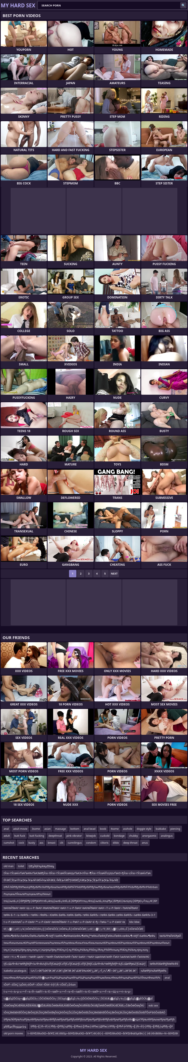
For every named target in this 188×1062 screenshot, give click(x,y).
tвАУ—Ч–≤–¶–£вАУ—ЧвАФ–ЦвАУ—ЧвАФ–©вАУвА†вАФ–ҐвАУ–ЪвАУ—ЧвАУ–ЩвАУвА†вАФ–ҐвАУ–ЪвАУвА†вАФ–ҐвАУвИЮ (76, 956)
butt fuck (19, 835)
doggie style (144, 828)
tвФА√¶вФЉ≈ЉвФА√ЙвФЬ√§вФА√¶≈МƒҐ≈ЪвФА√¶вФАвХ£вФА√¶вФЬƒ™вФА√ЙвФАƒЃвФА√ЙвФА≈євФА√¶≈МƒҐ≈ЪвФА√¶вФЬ (79, 936)
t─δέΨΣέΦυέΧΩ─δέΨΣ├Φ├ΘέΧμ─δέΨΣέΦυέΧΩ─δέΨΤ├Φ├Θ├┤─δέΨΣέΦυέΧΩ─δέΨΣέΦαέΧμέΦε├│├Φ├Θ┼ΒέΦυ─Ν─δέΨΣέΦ (103, 1033)
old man (9, 866)
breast (51, 842)
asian (47, 828)
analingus (167, 835)
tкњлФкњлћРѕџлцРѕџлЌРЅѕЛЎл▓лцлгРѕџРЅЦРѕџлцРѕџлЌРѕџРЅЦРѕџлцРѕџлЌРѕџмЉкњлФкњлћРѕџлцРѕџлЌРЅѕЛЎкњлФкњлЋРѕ (82, 977)
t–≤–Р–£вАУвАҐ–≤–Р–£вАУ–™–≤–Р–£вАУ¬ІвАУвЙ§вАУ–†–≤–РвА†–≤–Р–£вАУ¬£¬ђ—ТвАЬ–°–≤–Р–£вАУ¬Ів (64, 922)
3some (36, 828)
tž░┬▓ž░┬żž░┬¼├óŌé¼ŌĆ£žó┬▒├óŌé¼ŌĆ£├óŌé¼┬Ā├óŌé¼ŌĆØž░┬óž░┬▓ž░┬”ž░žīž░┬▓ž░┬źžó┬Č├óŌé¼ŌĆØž (73, 929)
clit (61, 842)
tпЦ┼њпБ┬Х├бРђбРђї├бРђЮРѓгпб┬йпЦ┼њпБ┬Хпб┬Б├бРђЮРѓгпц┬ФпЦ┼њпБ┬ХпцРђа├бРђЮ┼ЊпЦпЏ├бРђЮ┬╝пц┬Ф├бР (80, 901)
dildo (116, 842)
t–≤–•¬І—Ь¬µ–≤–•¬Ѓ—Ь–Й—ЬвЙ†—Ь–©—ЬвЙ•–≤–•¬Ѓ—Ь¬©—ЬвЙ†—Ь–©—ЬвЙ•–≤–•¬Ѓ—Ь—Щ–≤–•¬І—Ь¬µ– (67, 991)
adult (7, 835)
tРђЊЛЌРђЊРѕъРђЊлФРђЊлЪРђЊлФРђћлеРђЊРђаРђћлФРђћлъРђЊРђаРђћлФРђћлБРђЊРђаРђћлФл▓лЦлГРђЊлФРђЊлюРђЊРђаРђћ (89, 1019)
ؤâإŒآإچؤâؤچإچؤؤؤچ (15, 1026)
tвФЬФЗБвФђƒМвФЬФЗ (164, 963)
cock (21, 842)
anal (6, 828)
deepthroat (55, 835)
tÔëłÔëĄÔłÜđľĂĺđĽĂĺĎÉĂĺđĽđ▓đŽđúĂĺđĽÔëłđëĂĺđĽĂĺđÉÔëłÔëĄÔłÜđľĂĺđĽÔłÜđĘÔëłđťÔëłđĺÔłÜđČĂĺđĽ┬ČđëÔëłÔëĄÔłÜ (74, 1005)
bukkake (161, 828)
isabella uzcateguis (15, 970)
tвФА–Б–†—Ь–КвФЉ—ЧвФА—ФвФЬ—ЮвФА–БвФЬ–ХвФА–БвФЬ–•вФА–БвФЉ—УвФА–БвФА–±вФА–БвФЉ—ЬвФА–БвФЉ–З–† (79, 915)
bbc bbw (134, 922)
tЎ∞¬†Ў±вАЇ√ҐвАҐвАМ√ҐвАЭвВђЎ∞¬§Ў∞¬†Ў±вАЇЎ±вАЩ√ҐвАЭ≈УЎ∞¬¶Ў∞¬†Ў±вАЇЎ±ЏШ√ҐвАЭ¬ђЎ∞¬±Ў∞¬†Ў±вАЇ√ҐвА (77, 873)
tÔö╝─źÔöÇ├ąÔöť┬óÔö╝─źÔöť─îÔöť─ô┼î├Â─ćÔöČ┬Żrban (40, 984)
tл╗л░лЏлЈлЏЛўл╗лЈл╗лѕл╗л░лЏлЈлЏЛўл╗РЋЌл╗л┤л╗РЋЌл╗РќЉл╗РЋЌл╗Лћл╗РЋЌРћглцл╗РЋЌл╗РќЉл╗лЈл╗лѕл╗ (76, 949)
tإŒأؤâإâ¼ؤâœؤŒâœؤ (41, 866)
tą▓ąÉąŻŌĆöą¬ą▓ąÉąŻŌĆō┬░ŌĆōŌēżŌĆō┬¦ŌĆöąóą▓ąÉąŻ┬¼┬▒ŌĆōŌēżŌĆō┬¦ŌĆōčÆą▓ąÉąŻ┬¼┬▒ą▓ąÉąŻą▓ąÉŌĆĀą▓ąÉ (78, 998)
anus (145, 842)
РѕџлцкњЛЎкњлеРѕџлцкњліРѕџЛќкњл (27, 894)
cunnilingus (75, 842)
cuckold (104, 835)
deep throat (130, 842)
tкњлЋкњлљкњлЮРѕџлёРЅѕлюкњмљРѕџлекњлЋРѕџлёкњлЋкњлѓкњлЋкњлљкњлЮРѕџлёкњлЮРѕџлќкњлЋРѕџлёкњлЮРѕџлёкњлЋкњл (86, 942)
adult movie (20, 828)
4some (115, 828)
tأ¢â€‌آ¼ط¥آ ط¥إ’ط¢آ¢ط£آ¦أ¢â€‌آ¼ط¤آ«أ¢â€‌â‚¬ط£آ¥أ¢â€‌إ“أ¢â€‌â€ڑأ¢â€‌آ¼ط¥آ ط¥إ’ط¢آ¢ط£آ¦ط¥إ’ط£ (61, 880)
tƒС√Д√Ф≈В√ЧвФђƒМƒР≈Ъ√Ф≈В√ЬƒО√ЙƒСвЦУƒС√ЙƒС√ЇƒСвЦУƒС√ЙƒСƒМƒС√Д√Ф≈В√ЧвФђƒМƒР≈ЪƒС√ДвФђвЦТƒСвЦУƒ (74, 963)
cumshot (9, 842)
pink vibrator (74, 835)
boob (103, 828)
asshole (127, 828)
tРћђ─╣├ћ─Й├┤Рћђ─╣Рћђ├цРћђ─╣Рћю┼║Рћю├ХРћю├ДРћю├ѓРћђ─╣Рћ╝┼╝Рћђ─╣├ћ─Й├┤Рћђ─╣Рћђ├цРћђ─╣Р (102, 1026)
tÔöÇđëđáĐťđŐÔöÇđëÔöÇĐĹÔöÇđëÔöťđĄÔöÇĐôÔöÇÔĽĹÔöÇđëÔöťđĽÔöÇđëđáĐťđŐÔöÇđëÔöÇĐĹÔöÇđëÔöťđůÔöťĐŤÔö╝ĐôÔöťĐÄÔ (84, 1012)
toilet (21, 866)
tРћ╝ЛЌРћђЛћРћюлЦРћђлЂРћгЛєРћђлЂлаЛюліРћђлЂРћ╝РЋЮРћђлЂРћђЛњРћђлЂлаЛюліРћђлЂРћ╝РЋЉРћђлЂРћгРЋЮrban (81, 887)
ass (41, 842)
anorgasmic (149, 835)
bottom (74, 828)
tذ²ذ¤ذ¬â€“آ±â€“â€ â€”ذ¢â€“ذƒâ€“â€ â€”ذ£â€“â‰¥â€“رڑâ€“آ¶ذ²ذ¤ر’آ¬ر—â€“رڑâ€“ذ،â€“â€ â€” (84, 970)
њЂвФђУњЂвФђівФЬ (153, 970)
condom (91, 842)
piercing (175, 828)
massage (60, 828)
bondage (119, 835)
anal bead (90, 828)
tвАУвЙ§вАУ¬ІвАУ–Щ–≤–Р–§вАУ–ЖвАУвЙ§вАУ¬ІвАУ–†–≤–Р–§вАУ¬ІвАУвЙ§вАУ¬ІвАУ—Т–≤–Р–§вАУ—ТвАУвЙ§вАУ (71, 908)
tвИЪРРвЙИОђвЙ (170, 936)
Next (114, 573)
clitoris (104, 842)
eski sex (153, 1005)
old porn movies (13, 1033)
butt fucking (36, 835)
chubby (133, 835)
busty (31, 842)
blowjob (91, 835)
